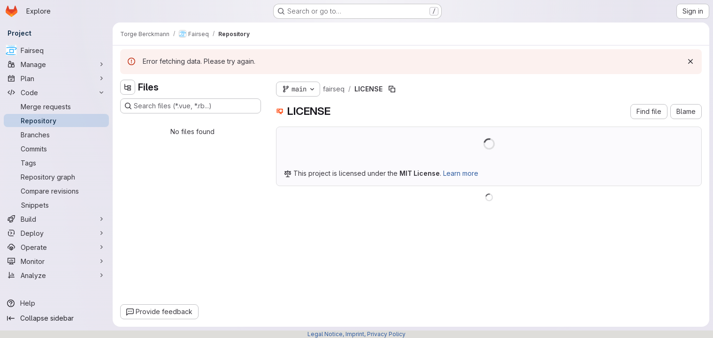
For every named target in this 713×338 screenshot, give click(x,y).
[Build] (56, 218)
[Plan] (56, 78)
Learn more (460, 173)
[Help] (56, 303)
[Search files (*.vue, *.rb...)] (190, 105)
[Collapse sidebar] (56, 318)
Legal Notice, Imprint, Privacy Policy (356, 334)
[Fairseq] (56, 50)
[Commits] (56, 148)
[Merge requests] (56, 106)
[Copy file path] (391, 89)
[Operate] (56, 247)
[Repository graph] (56, 176)
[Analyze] (56, 275)
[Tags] (56, 162)
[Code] (56, 92)
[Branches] (56, 134)
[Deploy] (56, 233)
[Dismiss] (690, 61)
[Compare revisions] (56, 190)
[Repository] (56, 120)
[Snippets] (56, 204)
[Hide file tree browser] (127, 87)
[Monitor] (56, 261)
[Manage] (56, 64)
